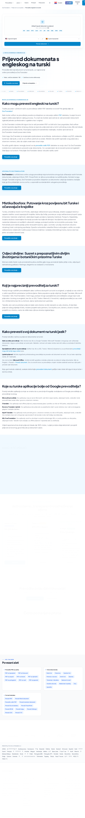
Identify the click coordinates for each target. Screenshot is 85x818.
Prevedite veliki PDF (11, 702)
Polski (31, 754)
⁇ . (19, 756)
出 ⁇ (66, 756)
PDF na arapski (9, 676)
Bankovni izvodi (66, 680)
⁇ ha (36, 749)
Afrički (4, 749)
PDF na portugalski (10, 680)
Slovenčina (67, 754)
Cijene (26, 2)
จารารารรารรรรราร (29, 756)
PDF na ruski (22, 680)
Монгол (76, 751)
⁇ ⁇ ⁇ (80, 749)
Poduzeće (42, 2)
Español (71, 749)
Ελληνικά (64, 749)
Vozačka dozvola (51, 683)
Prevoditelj (9, 3)
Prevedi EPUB (9, 709)
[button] (58, 2)
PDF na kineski (21, 676)
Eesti (76, 749)
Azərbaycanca (22, 749)
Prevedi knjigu (20, 709)
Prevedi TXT (18, 712)
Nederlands (15, 754)
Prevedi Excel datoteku (11, 705)
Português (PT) (48, 754)
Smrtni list (63, 676)
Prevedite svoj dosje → (11, 188)
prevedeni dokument (44, 369)
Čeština (48, 749)
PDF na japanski (33, 680)
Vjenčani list (66, 673)
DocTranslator (7, 111)
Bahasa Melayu (6, 754)
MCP (69, 3)
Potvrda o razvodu (52, 676)
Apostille (49, 687)
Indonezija (39, 751)
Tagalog (46, 756)
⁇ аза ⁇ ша (63, 751)
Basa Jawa (55, 751)
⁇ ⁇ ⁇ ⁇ (18, 751)
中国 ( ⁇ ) (75, 756)
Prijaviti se (77, 2)
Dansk (53, 749)
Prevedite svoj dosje (11, 83)
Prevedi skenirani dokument (27, 702)
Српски (9, 756)
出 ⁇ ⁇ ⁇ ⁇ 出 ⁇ (12, 749)
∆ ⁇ (50, 751)
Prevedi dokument (21, 362)
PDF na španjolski (10, 673)
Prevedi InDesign (32, 709)
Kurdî (71, 751)
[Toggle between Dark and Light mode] (50, 3)
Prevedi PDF (8, 698)
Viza (75, 683)
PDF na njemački (33, 676)
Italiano (45, 751)
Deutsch (58, 749)
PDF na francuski (23, 673)
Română (56, 754)
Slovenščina (75, 754)
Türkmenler (40, 756)
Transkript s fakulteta (53, 680)
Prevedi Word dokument (22, 698)
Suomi (4, 751)
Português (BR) (38, 754)
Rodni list (49, 673)
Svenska (15, 756)
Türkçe (52, 756)
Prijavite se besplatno (30, 83)
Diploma (71, 676)
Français (9, 751)
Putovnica (57, 673)
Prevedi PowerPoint (26, 705)
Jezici (19, 3)
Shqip (3, 756)
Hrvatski (26, 751)
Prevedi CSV (8, 712)
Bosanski (41, 749)
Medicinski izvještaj (65, 683)
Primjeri (33, 2)
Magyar (32, 751)
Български (31, 749)
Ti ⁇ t (70, 756)
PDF (60, 115)
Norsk (21, 754)
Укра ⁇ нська (59, 756)
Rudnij (61, 754)
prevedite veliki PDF (43, 145)
